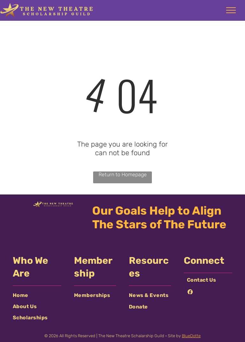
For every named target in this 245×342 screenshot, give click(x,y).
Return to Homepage (123, 174)
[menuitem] (37, 295)
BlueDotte (191, 335)
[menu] (231, 10)
